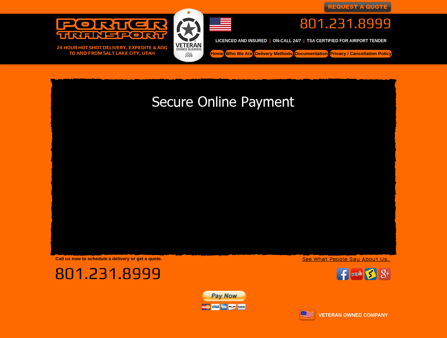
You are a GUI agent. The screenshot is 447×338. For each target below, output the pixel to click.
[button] (239, 54)
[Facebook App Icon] (343, 274)
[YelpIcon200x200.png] (357, 274)
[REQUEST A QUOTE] (357, 7)
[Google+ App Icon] (385, 274)
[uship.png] (371, 274)
